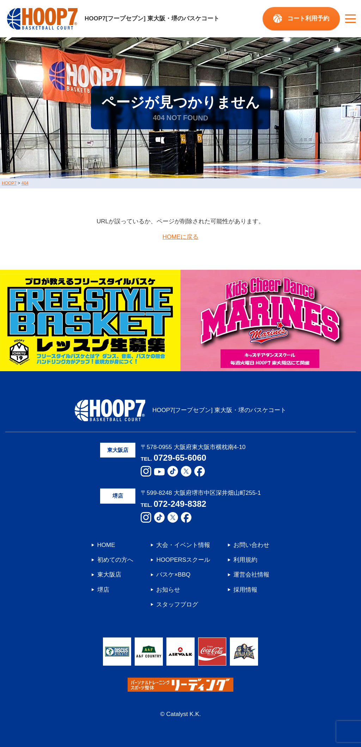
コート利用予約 (308, 18)
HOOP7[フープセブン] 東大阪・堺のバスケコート (113, 19)
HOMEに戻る (180, 237)
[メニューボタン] (350, 18)
